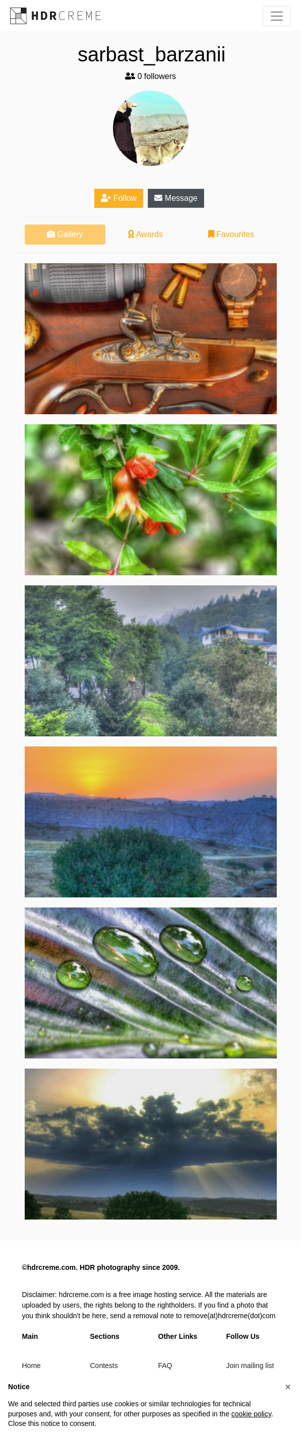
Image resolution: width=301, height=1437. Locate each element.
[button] (288, 1387)
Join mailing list (250, 1366)
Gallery (65, 234)
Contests (104, 1366)
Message (175, 198)
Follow (119, 198)
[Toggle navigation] (277, 16)
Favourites (231, 234)
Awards (145, 234)
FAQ (165, 1366)
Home (31, 1366)
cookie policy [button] (251, 1414)
